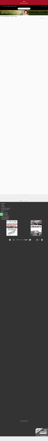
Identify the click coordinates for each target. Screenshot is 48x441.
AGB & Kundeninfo (4, 214)
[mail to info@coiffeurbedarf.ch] (11, 197)
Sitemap (2, 211)
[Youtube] (16, 197)
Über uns (5, 6)
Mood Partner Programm (5, 208)
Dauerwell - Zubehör (13, 16)
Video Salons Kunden (5, 209)
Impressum (3, 203)
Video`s (8, 6)
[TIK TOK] (25, 197)
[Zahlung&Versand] (22, 197)
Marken (11, 6)
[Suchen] (24, 9)
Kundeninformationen (5, 217)
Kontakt (15, 6)
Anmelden (3, 206)
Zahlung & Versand (4, 212)
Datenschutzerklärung (44, 435)
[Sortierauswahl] (43, 18)
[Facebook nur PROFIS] (19, 197)
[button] (2, 6)
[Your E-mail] (42, 433)
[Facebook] (14, 197)
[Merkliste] (44, 6)
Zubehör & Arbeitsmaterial (5, 16)
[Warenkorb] (46, 6)
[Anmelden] (42, 6)
